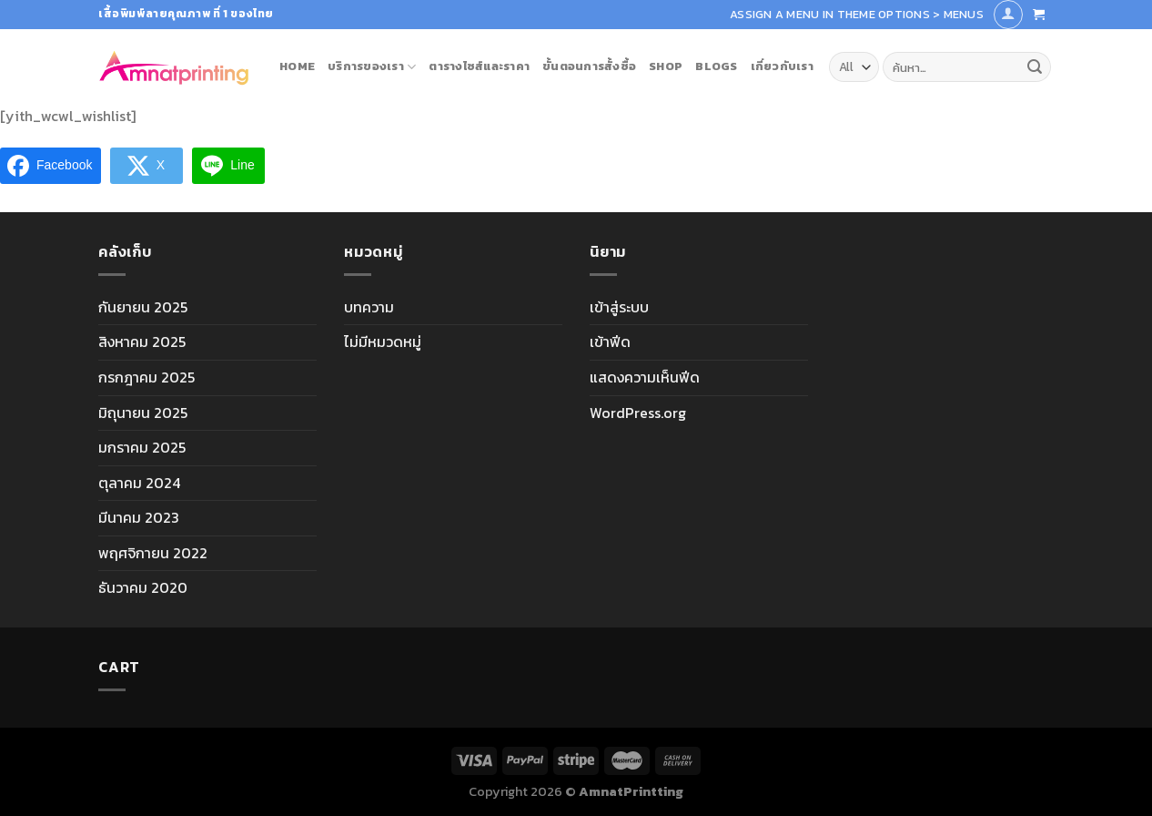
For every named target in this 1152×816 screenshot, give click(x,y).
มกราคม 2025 (142, 447)
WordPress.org (638, 412)
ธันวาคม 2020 (142, 587)
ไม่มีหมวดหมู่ (382, 341)
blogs (716, 66)
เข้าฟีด (610, 341)
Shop (665, 66)
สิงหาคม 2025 (142, 341)
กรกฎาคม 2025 (146, 377)
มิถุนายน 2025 (142, 412)
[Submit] (1034, 67)
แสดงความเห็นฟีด (645, 377)
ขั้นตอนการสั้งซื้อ (589, 66)
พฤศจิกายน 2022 (152, 553)
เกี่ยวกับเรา (782, 66)
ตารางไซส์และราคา (479, 66)
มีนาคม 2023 (138, 517)
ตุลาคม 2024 (139, 483)
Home (297, 66)
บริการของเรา (372, 66)
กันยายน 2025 (142, 307)
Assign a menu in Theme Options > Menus (857, 14)
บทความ (369, 307)
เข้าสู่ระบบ (619, 307)
